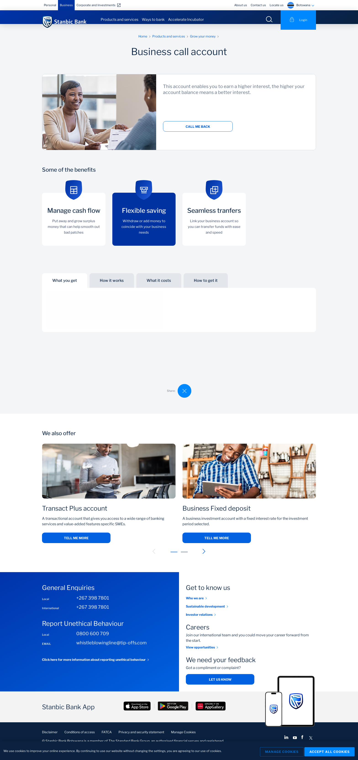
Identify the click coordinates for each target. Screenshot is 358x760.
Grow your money (203, 42)
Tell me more (76, 544)
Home (142, 42)
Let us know (220, 685)
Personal (50, 5)
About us (240, 5)
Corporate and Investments (96, 5)
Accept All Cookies (329, 751)
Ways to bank (153, 19)
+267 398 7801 (92, 603)
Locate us (277, 5)
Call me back (198, 132)
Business (66, 5)
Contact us (258, 5)
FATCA (107, 738)
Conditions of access (79, 738)
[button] (154, 557)
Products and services (119, 19)
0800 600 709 (92, 639)
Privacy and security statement (141, 738)
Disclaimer (50, 738)
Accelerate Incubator (186, 19)
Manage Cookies (183, 738)
